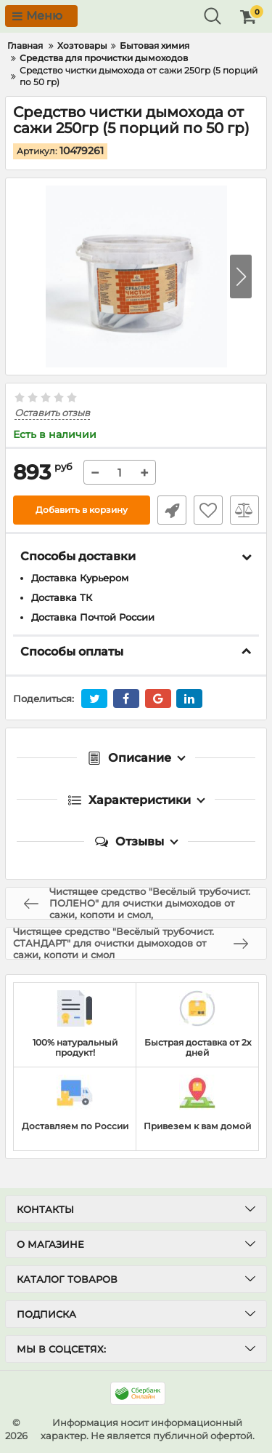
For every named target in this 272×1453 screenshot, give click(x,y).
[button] (241, 276)
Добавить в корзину (82, 509)
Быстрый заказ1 (171, 510)
